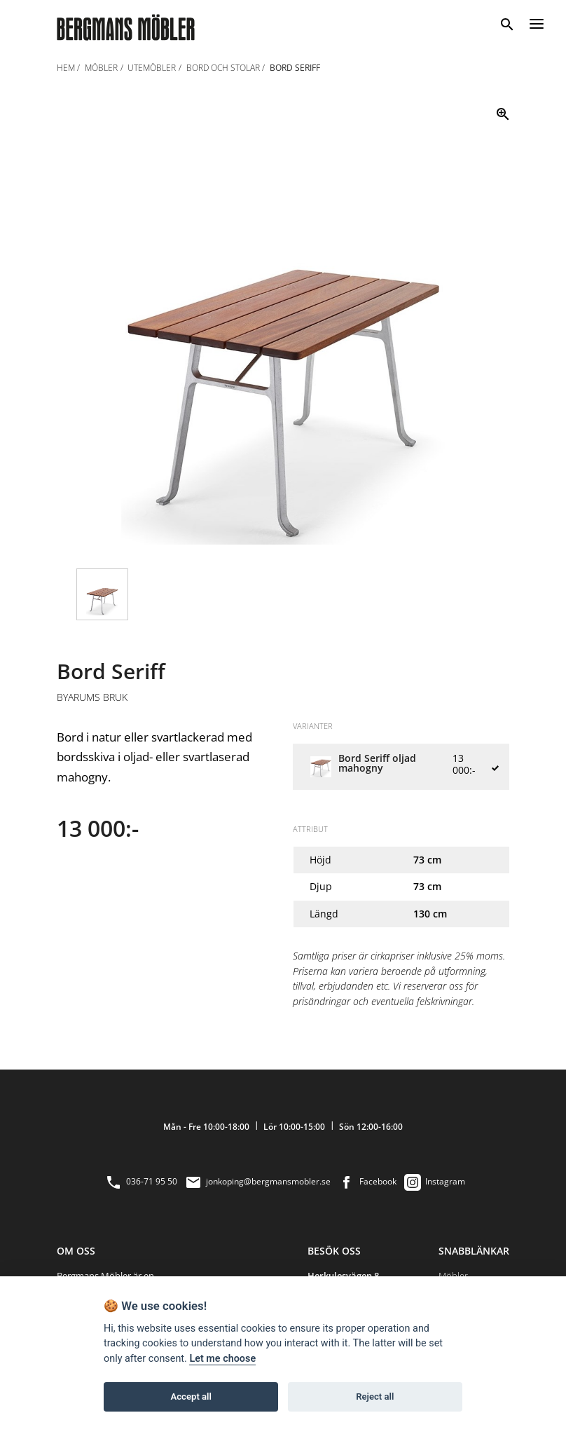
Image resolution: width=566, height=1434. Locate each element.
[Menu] (537, 21)
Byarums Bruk (92, 697)
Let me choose (222, 1359)
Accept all (191, 1396)
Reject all (375, 1396)
